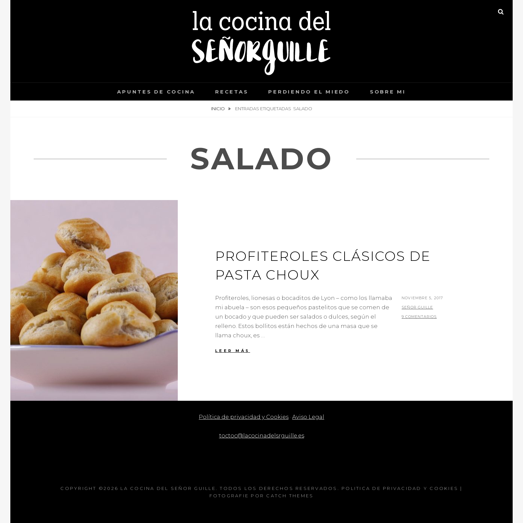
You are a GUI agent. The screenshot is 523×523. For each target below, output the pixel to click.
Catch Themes (290, 495)
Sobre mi (388, 92)
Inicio (218, 108)
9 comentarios (419, 316)
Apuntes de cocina (156, 92)
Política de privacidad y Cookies (243, 416)
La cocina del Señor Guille (168, 488)
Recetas (231, 92)
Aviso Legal (309, 416)
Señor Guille (417, 307)
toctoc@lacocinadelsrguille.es (261, 435)
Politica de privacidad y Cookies (400, 488)
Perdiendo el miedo (309, 92)
